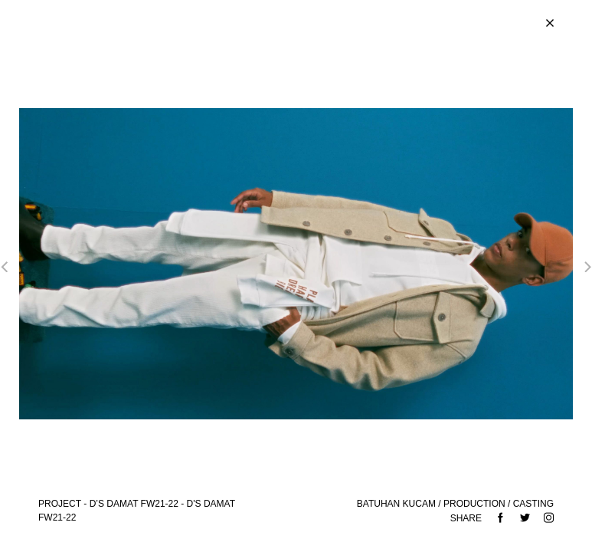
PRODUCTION (474, 503)
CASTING (533, 503)
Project (59, 503)
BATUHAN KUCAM (396, 503)
